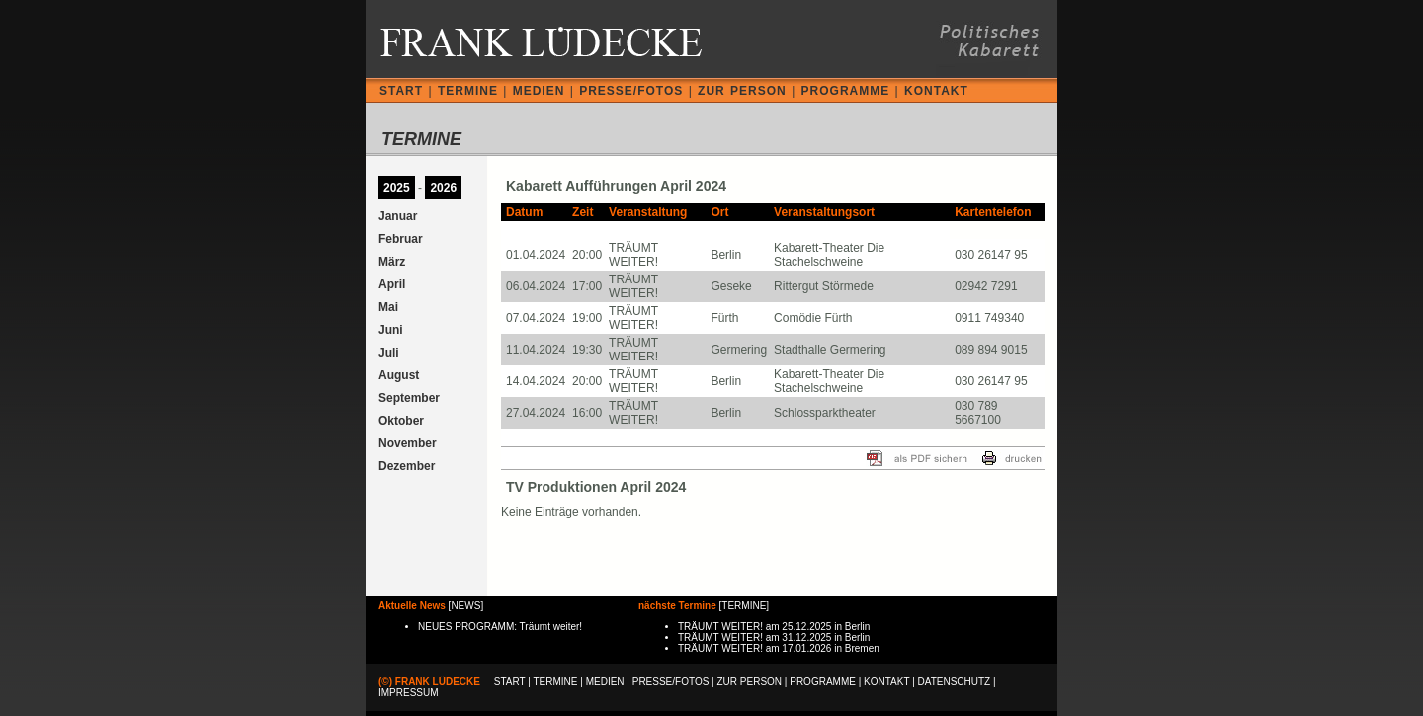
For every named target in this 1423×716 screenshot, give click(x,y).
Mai (388, 307)
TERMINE (468, 91)
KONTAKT (936, 91)
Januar (397, 216)
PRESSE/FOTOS (631, 91)
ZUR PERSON (742, 91)
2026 (443, 188)
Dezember (406, 466)
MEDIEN (539, 91)
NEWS (465, 605)
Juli (388, 352)
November (407, 443)
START (401, 91)
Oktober (401, 421)
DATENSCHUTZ (954, 681)
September (409, 398)
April (391, 284)
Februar (400, 239)
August (398, 375)
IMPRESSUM (408, 692)
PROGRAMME (845, 91)
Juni (390, 330)
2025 (396, 188)
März (391, 262)
